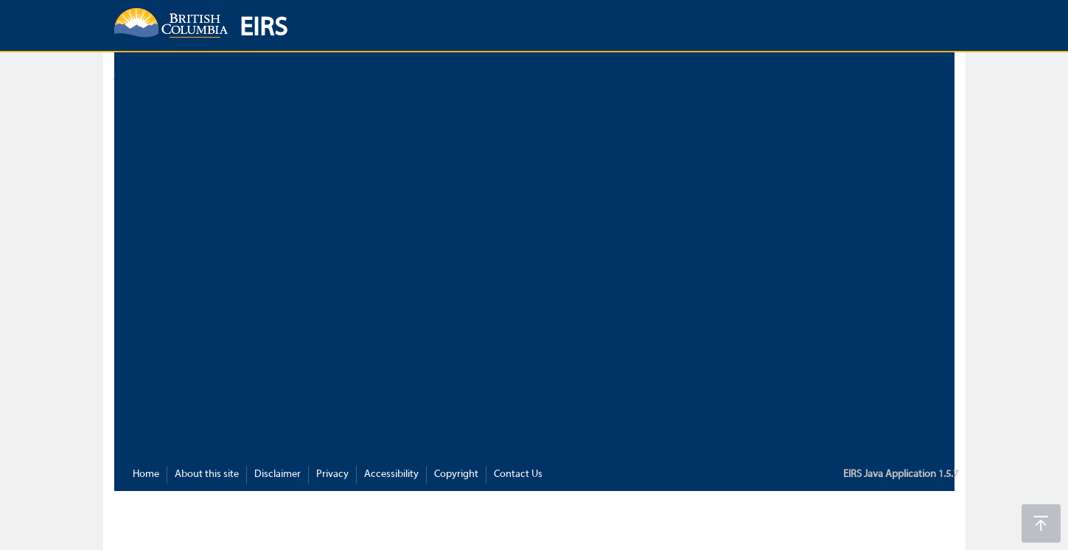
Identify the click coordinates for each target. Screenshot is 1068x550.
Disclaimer (277, 474)
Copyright (456, 474)
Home (146, 474)
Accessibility (391, 474)
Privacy (332, 474)
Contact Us (518, 474)
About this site (207, 474)
